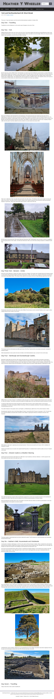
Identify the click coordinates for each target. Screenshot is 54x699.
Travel (32, 9)
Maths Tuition (20, 9)
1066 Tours (26, 9)
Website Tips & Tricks (40, 9)
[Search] (50, 4)
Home (2, 9)
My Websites (13, 9)
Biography (7, 9)
